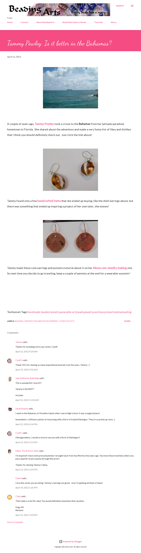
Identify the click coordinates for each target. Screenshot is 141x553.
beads (80, 312)
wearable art (68, 312)
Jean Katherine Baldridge (27, 378)
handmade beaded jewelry (44, 312)
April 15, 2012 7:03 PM (26, 515)
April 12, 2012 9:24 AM (26, 351)
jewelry (88, 312)
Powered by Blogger (70, 541)
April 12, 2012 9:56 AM (26, 369)
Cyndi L (18, 360)
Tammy (18, 342)
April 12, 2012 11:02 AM (27, 400)
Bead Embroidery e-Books (74, 22)
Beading (19, 321)
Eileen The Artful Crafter (27, 450)
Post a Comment (15, 522)
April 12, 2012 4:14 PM (26, 424)
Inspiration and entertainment (41, 321)
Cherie (18, 478)
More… (114, 22)
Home (10, 22)
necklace (99, 312)
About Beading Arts (45, 22)
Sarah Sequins (21, 408)
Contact (24, 22)
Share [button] (127, 321)
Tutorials (98, 22)
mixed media (113, 312)
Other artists (66, 321)
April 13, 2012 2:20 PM (26, 469)
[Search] (120, 5)
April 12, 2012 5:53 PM (26, 442)
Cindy (18, 496)
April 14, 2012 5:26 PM (26, 487)
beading (126, 312)
